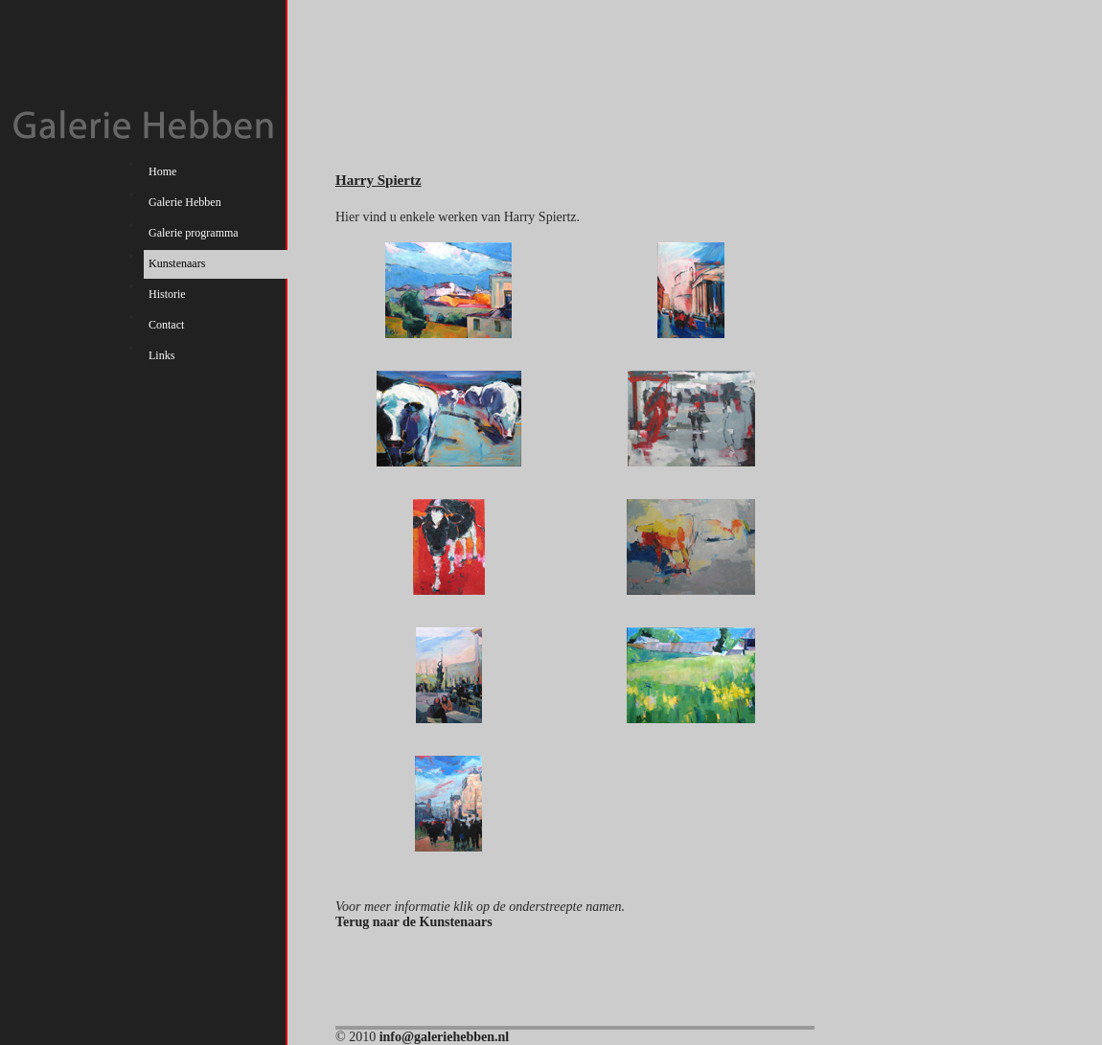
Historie (167, 294)
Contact (166, 324)
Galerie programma (194, 232)
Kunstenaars (177, 263)
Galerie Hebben (185, 202)
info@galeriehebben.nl (444, 1037)
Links (161, 355)
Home (162, 171)
